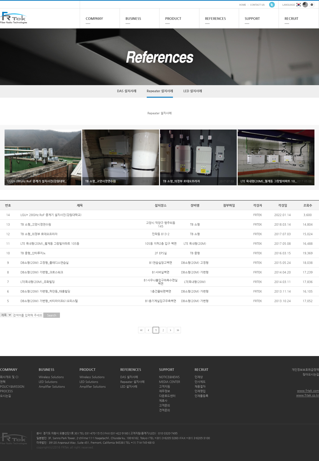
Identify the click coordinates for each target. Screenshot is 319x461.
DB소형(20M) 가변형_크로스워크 (42, 272)
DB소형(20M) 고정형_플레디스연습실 (45, 262)
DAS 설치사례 (126, 91)
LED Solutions (48, 381)
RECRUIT (291, 18)
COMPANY (94, 18)
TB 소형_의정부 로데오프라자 (39, 234)
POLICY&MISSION (12, 386)
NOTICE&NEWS (169, 377)
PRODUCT (173, 18)
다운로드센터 (167, 395)
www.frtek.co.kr (307, 395)
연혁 (2, 381)
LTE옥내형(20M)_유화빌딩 (38, 281)
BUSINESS (133, 18)
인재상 (199, 377)
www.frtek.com (308, 390)
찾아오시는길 (311, 374)
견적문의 (164, 410)
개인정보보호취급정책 (305, 369)
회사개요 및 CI (9, 377)
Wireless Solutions (51, 377)
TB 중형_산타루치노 (33, 253)
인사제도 (200, 381)
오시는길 (5, 395)
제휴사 (163, 400)
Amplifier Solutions (52, 386)
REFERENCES (215, 18)
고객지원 (164, 386)
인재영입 (200, 391)
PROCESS (6, 391)
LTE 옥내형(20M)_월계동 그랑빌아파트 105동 (50, 243)
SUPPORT (252, 18)
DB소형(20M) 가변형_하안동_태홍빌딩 (45, 291)
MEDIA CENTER (169, 381)
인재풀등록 (201, 395)
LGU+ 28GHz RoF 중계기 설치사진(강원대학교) (51, 214)
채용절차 (200, 386)
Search (51, 315)
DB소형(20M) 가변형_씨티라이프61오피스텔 (49, 301)
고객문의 (164, 405)
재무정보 (164, 391)
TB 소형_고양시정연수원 (36, 224)
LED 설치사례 (192, 91)
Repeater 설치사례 (160, 91)
